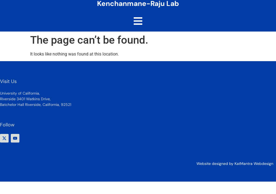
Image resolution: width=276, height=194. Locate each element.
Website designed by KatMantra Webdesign (234, 163)
